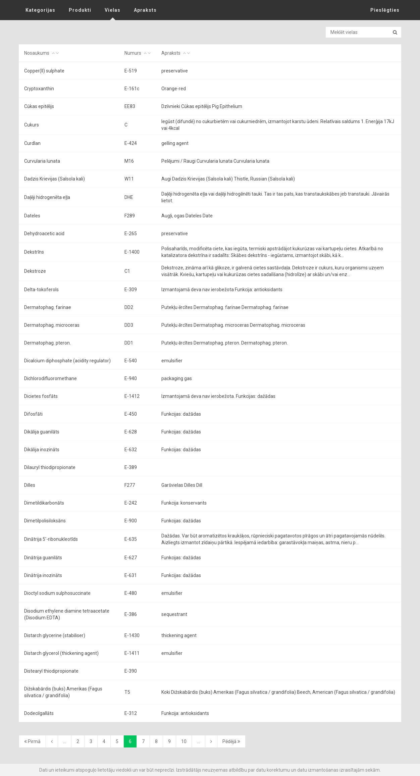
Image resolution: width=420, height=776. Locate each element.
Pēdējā (231, 741)
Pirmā (32, 741)
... (64, 741)
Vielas (112, 10)
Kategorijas (40, 10)
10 (184, 741)
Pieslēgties (385, 10)
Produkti (80, 10)
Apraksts (145, 10)
